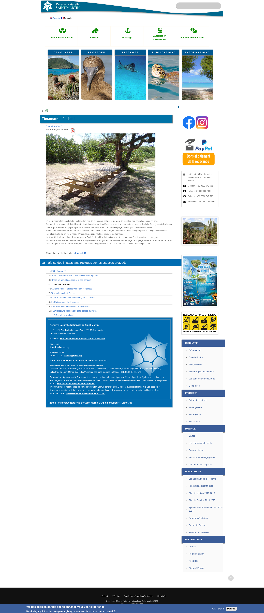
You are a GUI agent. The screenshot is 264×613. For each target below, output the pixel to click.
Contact (192, 546)
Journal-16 (80, 253)
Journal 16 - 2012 (54, 126)
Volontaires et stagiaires (200, 464)
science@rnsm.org (73, 356)
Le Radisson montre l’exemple (65, 302)
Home (46, 110)
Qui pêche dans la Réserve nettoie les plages (71, 289)
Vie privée (161, 596)
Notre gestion (195, 407)
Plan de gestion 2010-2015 (202, 493)
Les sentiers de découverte (202, 378)
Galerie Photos (196, 357)
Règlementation (196, 554)
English (55, 18)
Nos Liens (193, 561)
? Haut (231, 578)
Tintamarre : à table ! (60, 284)
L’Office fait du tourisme (63, 315)
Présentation (195, 350)
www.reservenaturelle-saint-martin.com (75, 383)
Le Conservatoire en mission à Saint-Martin (70, 306)
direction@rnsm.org (59, 347)
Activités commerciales (192, 37)
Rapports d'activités (198, 518)
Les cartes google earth (200, 443)
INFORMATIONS (197, 52)
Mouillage (127, 37)
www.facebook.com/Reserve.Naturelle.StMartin (82, 339)
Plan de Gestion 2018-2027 (202, 500)
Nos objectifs (195, 414)
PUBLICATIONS (164, 52)
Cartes (192, 436)
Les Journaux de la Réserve (202, 479)
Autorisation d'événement (159, 38)
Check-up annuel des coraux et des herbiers (71, 280)
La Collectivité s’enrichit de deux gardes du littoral (74, 311)
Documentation (196, 450)
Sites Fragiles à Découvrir (201, 371)
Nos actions (194, 421)
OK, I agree (218, 608)
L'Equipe (116, 596)
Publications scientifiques (201, 486)
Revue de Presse (197, 525)
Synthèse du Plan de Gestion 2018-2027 (206, 509)
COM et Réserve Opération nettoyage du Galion (73, 298)
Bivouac (94, 37)
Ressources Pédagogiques (202, 457)
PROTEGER (97, 52)
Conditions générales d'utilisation (138, 596)
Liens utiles (194, 386)
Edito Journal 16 (58, 271)
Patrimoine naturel (197, 400)
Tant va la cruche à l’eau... (63, 293)
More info (111, 611)
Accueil (105, 596)
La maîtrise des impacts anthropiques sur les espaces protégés (83, 262)
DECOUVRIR (63, 52)
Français (66, 18)
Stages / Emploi (196, 568)
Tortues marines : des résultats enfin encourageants (74, 275)
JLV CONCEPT (136, 604)
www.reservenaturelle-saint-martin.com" (85, 393)
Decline (231, 608)
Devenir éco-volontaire (61, 37)
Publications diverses (199, 532)
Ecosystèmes (195, 364)
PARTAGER (130, 52)
